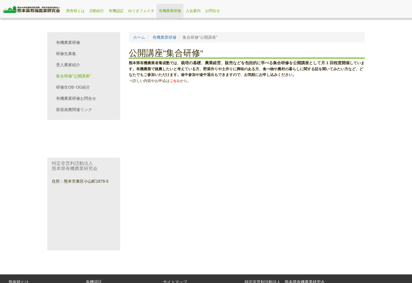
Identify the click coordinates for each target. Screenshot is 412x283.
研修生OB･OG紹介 (73, 87)
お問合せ (212, 11)
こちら (175, 81)
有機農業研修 (170, 11)
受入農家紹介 (68, 65)
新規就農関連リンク (74, 109)
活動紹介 (96, 11)
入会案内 (193, 11)
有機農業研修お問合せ (76, 98)
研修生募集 (66, 53)
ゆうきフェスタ (141, 11)
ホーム (139, 37)
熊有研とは (75, 11)
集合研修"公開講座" (73, 76)
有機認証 (116, 11)
